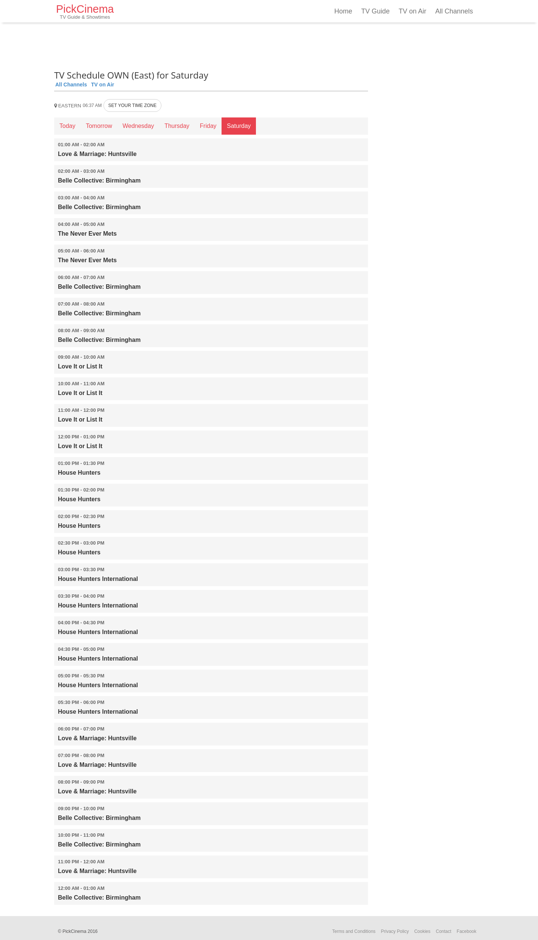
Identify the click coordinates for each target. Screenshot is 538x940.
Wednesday (138, 126)
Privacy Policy (395, 931)
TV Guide (375, 11)
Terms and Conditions (353, 931)
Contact (443, 931)
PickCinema (85, 11)
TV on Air (412, 11)
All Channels (454, 11)
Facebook (466, 931)
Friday (208, 126)
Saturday (239, 126)
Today (67, 126)
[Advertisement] (211, 45)
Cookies (422, 931)
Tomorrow (99, 126)
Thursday (176, 126)
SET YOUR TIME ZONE (132, 105)
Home (343, 11)
